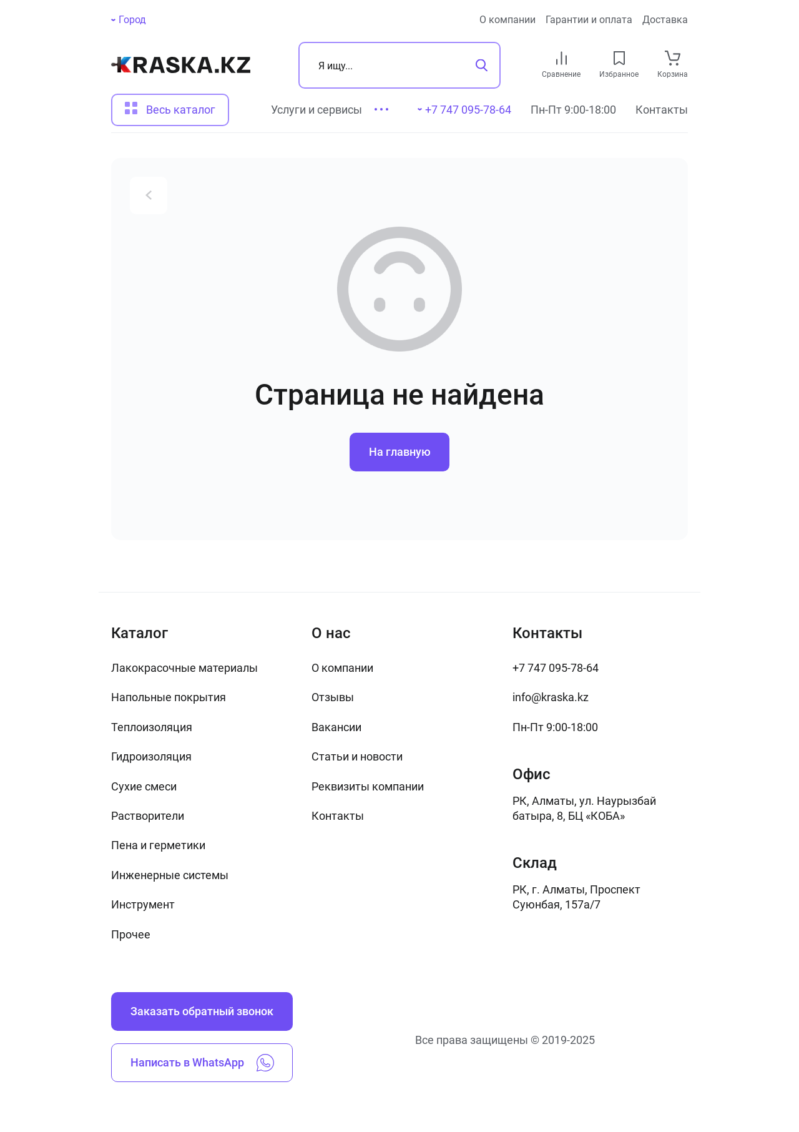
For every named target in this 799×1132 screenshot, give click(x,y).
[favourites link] (619, 58)
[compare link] (561, 58)
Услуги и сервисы (316, 109)
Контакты (661, 109)
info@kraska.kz (550, 697)
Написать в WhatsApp (202, 1062)
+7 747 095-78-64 (555, 667)
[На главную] (180, 65)
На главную (400, 451)
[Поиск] (399, 65)
